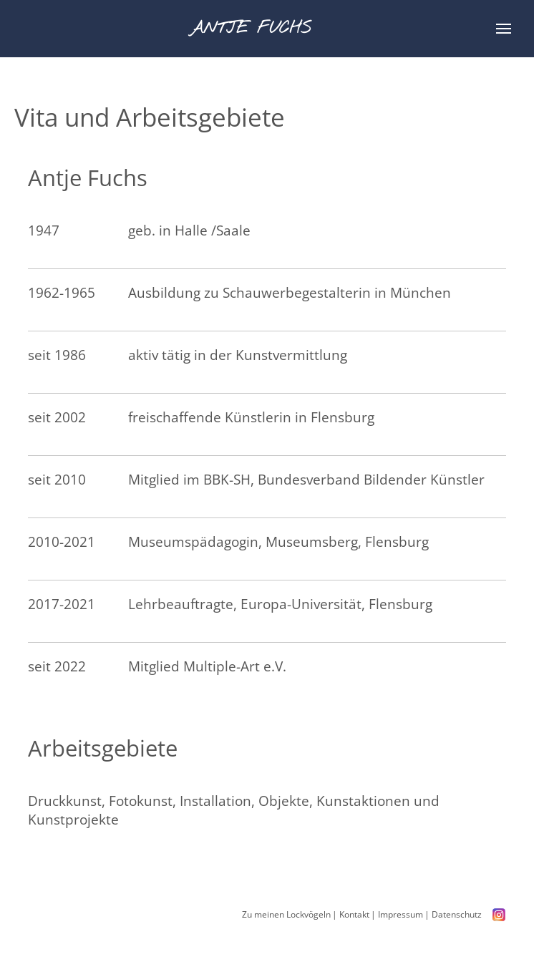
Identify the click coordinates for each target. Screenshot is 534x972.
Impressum (399, 914)
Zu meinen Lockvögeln (285, 914)
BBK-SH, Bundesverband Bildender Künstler (344, 479)
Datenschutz (456, 914)
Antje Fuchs (255, 28)
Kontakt (354, 914)
